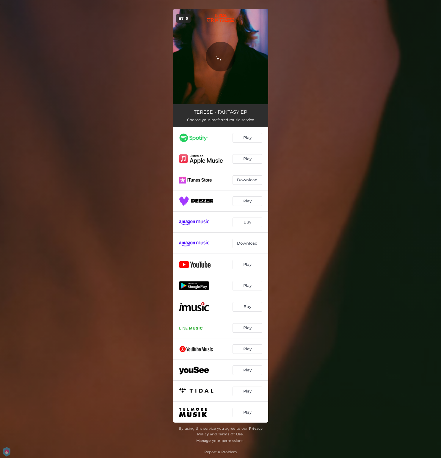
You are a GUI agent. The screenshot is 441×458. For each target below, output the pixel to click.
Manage (203, 440)
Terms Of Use (230, 434)
